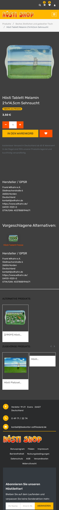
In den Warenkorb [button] (20, 133)
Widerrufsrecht (29, 463)
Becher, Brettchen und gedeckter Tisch (34, 24)
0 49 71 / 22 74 (19, 418)
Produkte (6, 24)
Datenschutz (17, 458)
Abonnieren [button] (44, 505)
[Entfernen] (5, 124)
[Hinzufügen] (20, 124)
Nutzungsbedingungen (38, 454)
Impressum (43, 449)
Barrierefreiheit (17, 454)
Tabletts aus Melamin (12, 109)
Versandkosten (41, 458)
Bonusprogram (17, 449)
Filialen (31, 449)
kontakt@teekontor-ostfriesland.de (28, 427)
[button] (45, 133)
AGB (28, 458)
